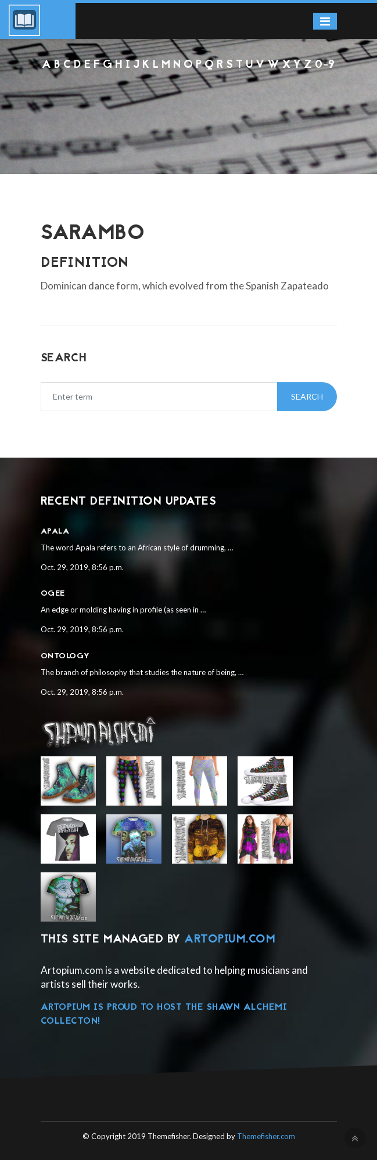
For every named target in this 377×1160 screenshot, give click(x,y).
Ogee (53, 594)
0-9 (325, 65)
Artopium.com (229, 939)
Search (307, 396)
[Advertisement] (188, 104)
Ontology (65, 656)
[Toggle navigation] (325, 21)
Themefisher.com (266, 1136)
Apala (55, 531)
